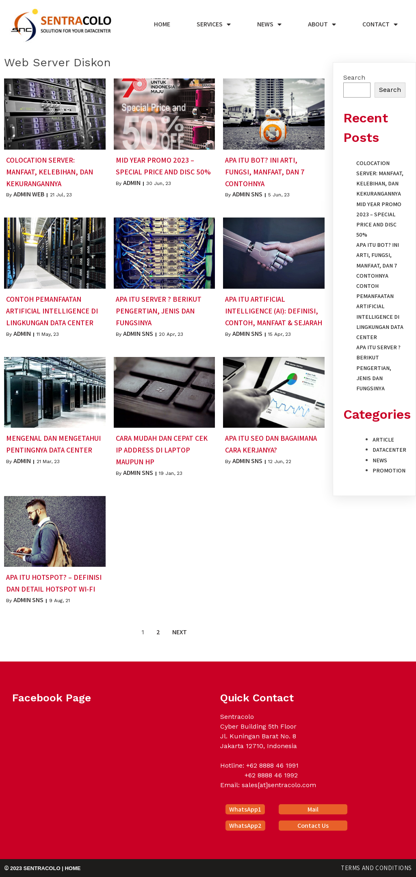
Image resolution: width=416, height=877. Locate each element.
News (380, 460)
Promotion (389, 470)
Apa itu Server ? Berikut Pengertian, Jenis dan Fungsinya (378, 368)
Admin (132, 182)
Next (179, 632)
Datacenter (389, 449)
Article (383, 439)
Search (354, 77)
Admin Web (28, 194)
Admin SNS (247, 194)
